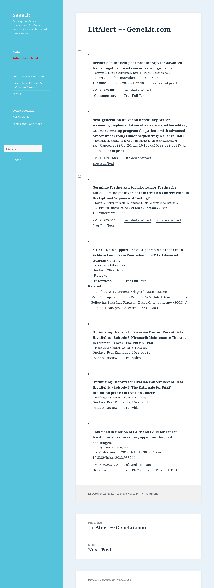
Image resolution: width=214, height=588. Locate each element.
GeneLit (21, 15)
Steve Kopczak (129, 493)
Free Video (132, 357)
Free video (132, 407)
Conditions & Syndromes (29, 76)
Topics (17, 94)
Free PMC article (137, 470)
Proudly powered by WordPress (109, 579)
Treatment (151, 493)
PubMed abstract (137, 90)
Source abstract (168, 220)
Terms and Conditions (27, 124)
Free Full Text (135, 95)
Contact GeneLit (23, 110)
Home (16, 51)
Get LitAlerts (21, 117)
